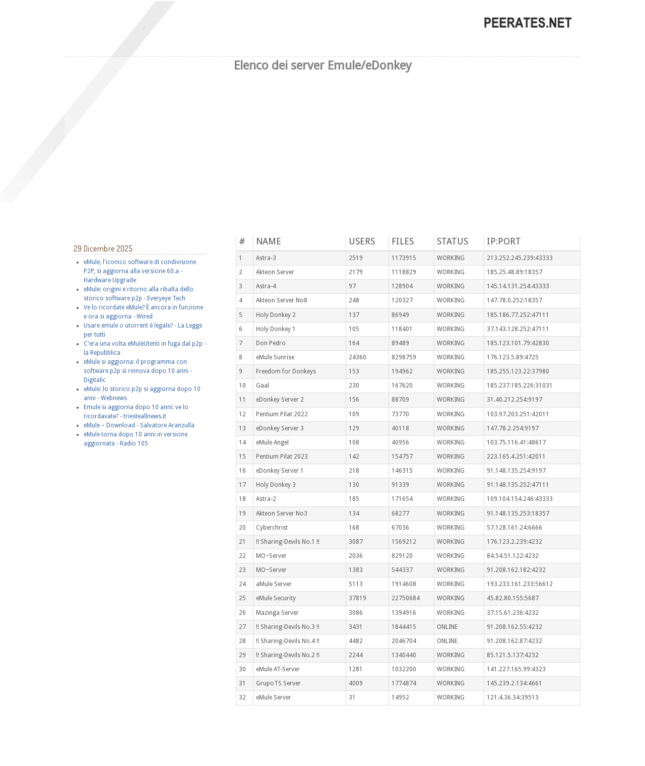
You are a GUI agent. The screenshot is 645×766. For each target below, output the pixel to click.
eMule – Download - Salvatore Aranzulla (139, 424)
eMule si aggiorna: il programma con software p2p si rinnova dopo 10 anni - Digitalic (138, 370)
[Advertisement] (322, 150)
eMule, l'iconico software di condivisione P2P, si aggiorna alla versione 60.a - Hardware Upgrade (140, 270)
